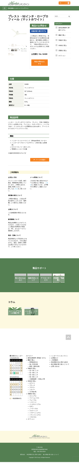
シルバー (32, 390)
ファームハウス (34, 399)
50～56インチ (33, 375)
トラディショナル (35, 413)
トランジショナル (35, 415)
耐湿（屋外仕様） (35, 367)
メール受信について (36, 178)
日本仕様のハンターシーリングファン (18, 8)
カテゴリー (58, 23)
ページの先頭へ (39, 161)
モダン (31, 407)
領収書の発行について (15, 196)
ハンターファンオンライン (59, 356)
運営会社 (22, 455)
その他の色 (32, 392)
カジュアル (32, 396)
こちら (16, 189)
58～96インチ (33, 378)
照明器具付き (33, 363)
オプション (61, 55)
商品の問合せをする (39, 63)
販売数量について (13, 220)
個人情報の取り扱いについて (60, 365)
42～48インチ (33, 373)
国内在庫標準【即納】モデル (64, 29)
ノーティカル (33, 409)
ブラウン (32, 388)
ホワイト (32, 384)
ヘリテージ (32, 403)
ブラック (32, 386)
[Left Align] (69, 16)
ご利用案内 (54, 361)
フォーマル (32, 401)
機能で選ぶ (31, 361)
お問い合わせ (55, 367)
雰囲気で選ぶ (32, 394)
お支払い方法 (12, 178)
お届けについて (13, 210)
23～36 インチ (33, 371)
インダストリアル (35, 405)
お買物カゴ (54, 359)
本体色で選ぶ (32, 382)
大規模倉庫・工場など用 (37, 380)
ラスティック (33, 411)
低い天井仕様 (33, 365)
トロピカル (32, 418)
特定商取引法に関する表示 (59, 363)
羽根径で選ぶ (32, 369)
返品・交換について (14, 236)
